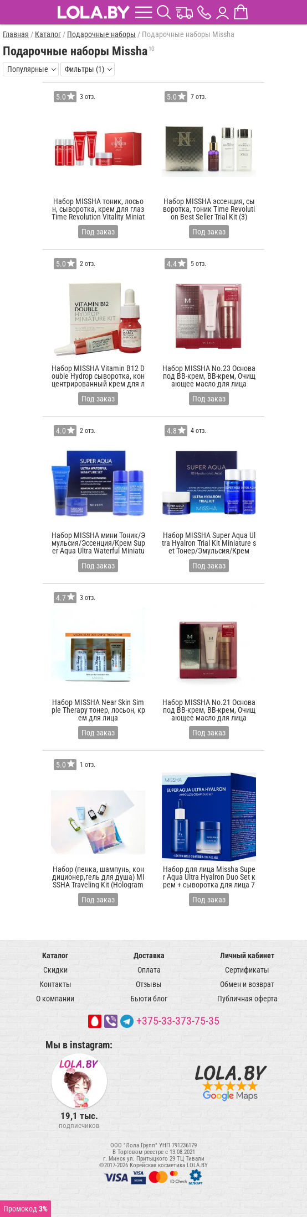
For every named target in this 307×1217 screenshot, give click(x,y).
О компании (55, 998)
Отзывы (149, 984)
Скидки (55, 969)
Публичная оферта (247, 998)
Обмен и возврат (247, 984)
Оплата (149, 969)
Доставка (149, 955)
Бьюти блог (148, 998)
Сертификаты (247, 969)
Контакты (55, 984)
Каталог (55, 955)
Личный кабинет (247, 955)
